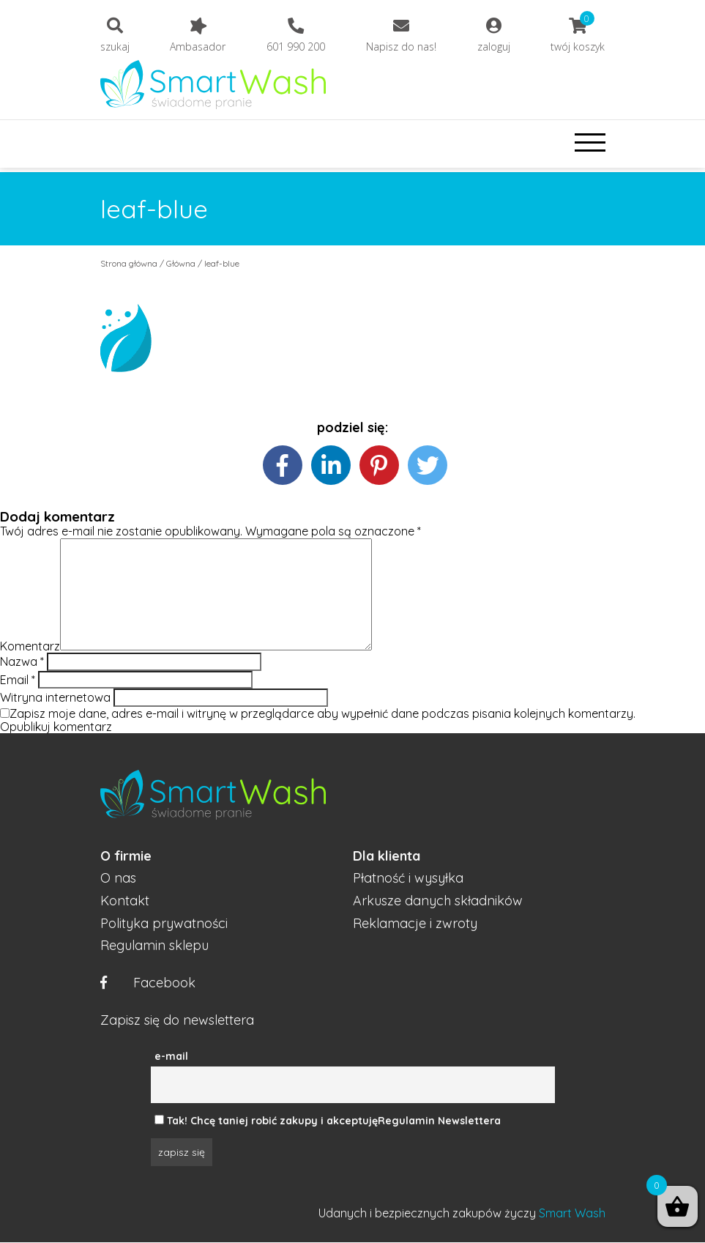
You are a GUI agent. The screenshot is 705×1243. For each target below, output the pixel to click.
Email (17, 679)
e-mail (171, 1056)
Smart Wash (572, 1213)
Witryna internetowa (55, 697)
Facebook (147, 983)
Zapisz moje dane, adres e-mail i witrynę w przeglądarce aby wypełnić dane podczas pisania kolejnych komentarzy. (322, 713)
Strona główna (128, 263)
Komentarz (30, 646)
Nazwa (22, 661)
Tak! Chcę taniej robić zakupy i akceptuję (272, 1120)
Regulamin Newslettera (439, 1120)
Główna (180, 263)
